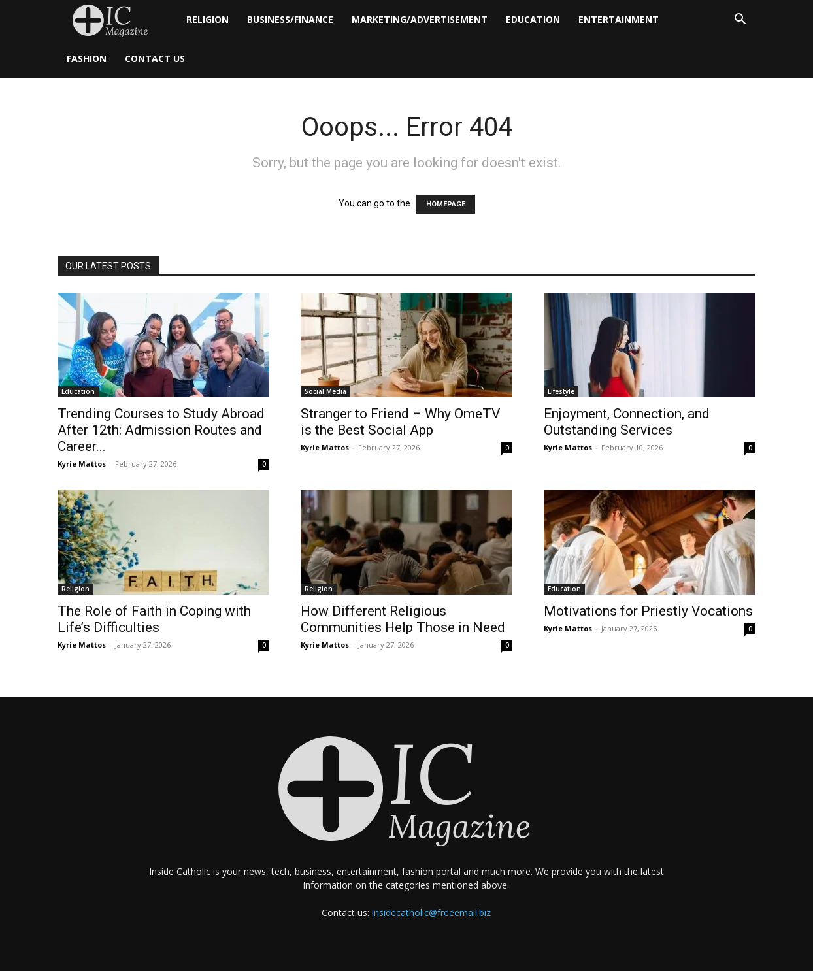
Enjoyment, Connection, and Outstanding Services (627, 422)
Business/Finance (290, 19)
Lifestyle (561, 391)
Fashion (87, 58)
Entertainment (618, 19)
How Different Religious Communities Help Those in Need (403, 619)
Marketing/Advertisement (420, 19)
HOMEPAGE (445, 204)
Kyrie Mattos (82, 464)
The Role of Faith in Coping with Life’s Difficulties (154, 619)
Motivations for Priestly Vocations (648, 611)
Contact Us (155, 58)
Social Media (325, 391)
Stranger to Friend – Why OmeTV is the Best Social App (400, 422)
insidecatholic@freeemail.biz (431, 912)
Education (533, 19)
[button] (739, 20)
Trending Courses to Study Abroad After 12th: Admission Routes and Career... (161, 430)
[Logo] (117, 20)
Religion (207, 19)
